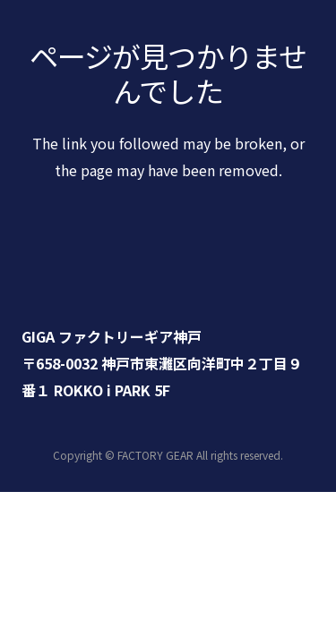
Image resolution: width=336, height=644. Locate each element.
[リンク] (168, 273)
